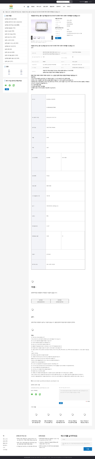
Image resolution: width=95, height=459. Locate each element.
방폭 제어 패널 (9, 34)
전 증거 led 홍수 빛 (37, 381)
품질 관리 (52, 6)
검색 (71, 1)
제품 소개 (7, 11)
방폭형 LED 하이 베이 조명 (12, 22)
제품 (28, 6)
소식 (64, 6)
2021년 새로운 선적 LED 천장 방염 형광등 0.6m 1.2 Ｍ (49, 446)
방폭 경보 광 (8, 52)
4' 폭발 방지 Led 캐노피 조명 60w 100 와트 (27, 446)
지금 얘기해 (81, 1)
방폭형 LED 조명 (9, 19)
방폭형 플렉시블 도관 (10, 58)
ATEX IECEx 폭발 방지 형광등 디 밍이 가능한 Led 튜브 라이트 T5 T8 (49, 439)
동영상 (32, 6)
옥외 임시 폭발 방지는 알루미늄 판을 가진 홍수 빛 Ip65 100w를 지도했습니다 (72, 421)
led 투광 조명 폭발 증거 (46, 381)
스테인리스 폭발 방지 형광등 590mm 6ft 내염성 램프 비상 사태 (48, 443)
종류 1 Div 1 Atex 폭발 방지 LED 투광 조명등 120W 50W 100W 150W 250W (27, 443)
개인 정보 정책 (27, 457)
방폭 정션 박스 (9, 37)
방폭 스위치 (8, 40)
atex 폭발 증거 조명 (55, 381)
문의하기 (59, 6)
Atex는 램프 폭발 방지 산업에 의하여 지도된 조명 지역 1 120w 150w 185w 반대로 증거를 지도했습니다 (27, 439)
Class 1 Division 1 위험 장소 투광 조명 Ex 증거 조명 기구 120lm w (84, 421)
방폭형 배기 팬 (9, 46)
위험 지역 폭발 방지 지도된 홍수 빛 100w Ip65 (48, 421)
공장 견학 (45, 6)
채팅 (57, 38)
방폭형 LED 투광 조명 (16, 11)
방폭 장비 (7, 61)
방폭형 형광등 (8, 28)
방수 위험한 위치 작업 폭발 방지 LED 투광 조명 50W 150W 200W (60, 421)
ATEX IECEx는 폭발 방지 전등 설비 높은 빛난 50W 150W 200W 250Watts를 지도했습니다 (36, 421)
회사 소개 (39, 6)
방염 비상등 (8, 31)
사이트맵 (5, 449)
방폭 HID (7, 49)
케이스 (68, 6)
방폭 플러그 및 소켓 (10, 43)
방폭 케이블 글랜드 (10, 55)
